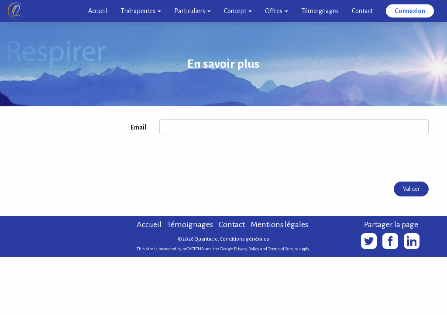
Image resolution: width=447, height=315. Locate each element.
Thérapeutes (140, 10)
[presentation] (225, 158)
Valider (411, 189)
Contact (362, 10)
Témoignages (320, 10)
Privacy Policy (246, 248)
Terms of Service (283, 248)
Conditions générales (244, 239)
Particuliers (192, 10)
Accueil (97, 10)
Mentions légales (279, 224)
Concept (238, 10)
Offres (276, 10)
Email (138, 127)
